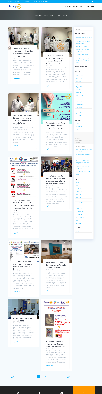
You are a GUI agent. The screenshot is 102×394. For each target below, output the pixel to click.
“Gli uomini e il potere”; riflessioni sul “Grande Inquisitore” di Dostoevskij (23, 331)
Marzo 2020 (79, 92)
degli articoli (78, 138)
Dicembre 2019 (79, 101)
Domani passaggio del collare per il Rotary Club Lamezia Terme (83, 60)
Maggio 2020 (79, 87)
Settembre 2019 (80, 110)
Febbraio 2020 (79, 95)
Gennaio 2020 (79, 98)
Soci (81, 6)
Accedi (76, 137)
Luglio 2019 (78, 116)
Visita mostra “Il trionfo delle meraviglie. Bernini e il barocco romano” (23, 254)
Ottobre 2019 (79, 107)
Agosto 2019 (79, 113)
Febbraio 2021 (79, 78)
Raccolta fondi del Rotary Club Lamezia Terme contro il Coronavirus (56, 125)
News (87, 6)
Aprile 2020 (78, 90)
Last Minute (79, 126)
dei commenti (79, 140)
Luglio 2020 (78, 81)
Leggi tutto (16, 78)
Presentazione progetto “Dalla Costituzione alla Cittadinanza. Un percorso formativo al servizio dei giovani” (23, 195)
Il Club (75, 6)
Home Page (68, 6)
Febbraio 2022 (79, 75)
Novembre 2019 (80, 104)
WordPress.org (78, 142)
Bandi (92, 6)
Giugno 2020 (79, 84)
